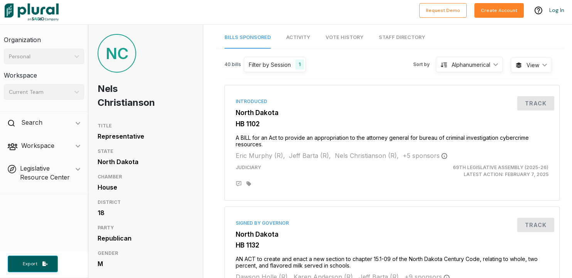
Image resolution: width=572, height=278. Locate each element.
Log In (556, 10)
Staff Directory (402, 37)
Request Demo (443, 10)
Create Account (499, 10)
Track (536, 103)
